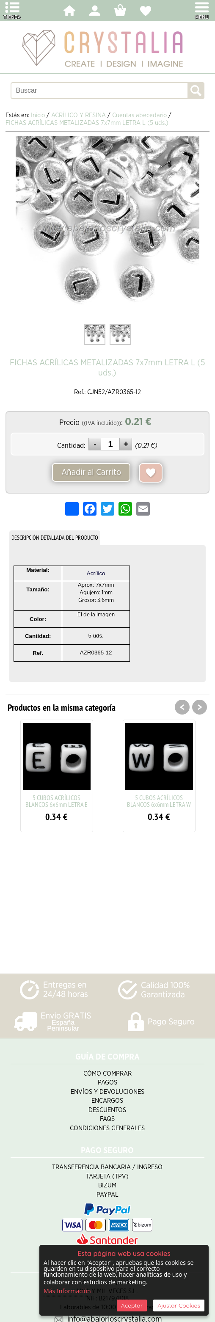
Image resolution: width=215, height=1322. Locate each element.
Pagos (107, 1082)
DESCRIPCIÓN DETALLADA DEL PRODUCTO (54, 537)
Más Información (67, 1291)
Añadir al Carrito (91, 472)
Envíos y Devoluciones (107, 1092)
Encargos (107, 1101)
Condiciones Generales (107, 1128)
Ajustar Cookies (178, 1305)
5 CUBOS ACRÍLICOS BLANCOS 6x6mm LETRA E (56, 801)
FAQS (107, 1119)
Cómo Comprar (107, 1074)
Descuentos (107, 1110)
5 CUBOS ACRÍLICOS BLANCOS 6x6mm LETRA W (159, 801)
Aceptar (132, 1305)
